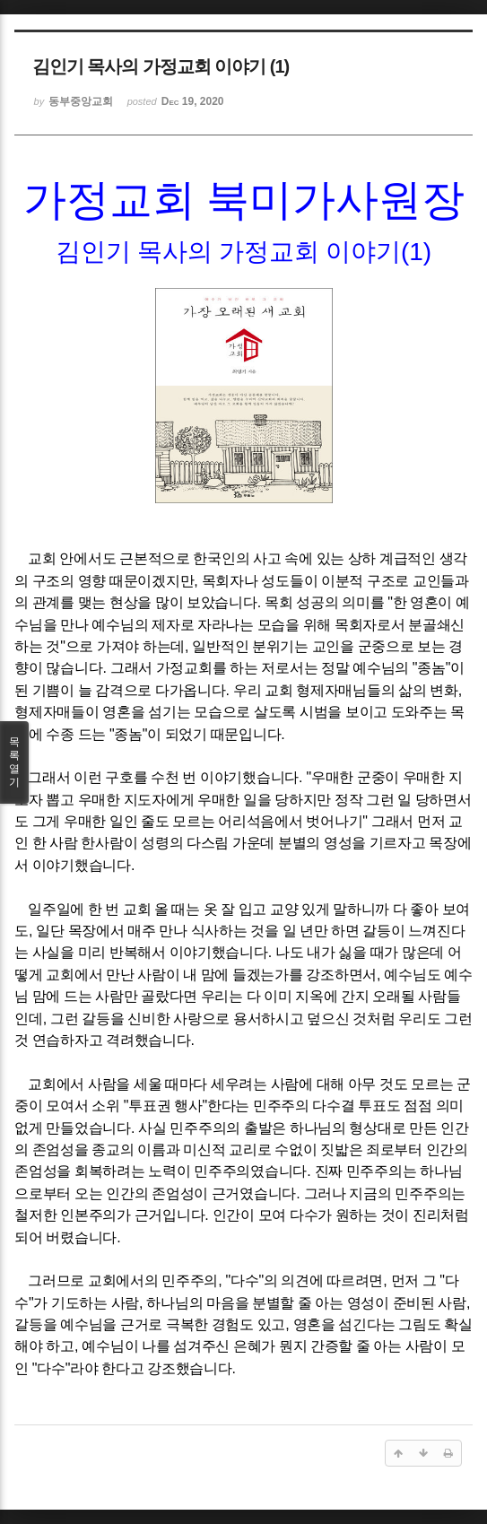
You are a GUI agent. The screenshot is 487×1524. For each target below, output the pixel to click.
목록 (14, 762)
